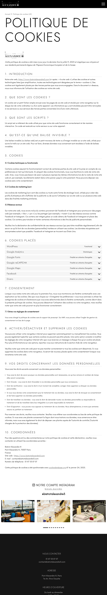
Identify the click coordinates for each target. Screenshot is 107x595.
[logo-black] (53, 55)
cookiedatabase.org (57, 467)
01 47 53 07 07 (52, 559)
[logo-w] (10, 4)
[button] (103, 4)
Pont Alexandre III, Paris (52, 575)
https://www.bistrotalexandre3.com (33, 79)
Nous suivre (53, 489)
